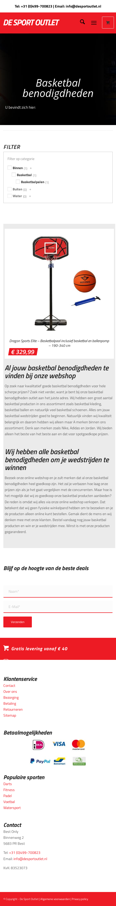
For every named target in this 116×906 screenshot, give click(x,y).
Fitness (9, 789)
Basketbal (24, 174)
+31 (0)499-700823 (36, 6)
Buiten (17, 189)
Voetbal (9, 801)
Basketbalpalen (32, 181)
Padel (7, 795)
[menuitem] (80, 22)
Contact (9, 685)
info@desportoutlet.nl (83, 6)
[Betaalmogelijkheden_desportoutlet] (58, 752)
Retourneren (13, 709)
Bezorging (11, 697)
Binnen (18, 167)
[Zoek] (80, 22)
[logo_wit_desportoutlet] (43, 22)
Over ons (10, 691)
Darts (7, 783)
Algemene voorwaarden (55, 899)
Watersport (12, 807)
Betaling (9, 703)
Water (17, 195)
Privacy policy (80, 899)
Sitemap (9, 715)
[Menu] (94, 22)
